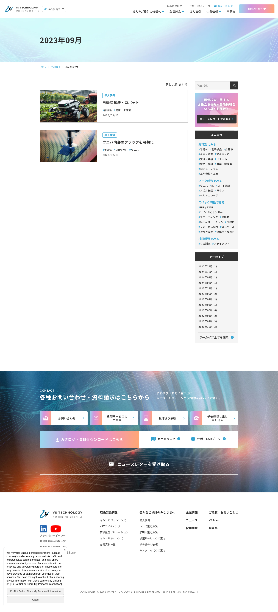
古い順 (183, 84)
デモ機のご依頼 (149, 544)
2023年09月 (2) (207, 293)
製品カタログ (174, 6)
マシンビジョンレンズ (113, 520)
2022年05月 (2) (207, 315)
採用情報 (192, 528)
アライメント (222, 243)
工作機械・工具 (209, 173)
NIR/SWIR (121, 149)
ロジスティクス (209, 169)
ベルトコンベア (209, 195)
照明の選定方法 (149, 532)
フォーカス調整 (209, 227)
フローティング (209, 217)
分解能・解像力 (225, 231)
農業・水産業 (123, 110)
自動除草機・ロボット (120, 102)
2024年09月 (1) (207, 277)
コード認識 (223, 185)
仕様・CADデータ (200, 6)
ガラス (220, 190)
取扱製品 (175, 11)
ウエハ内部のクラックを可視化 (128, 142)
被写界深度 (206, 231)
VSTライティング (110, 526)
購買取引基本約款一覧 (53, 541)
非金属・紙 (222, 154)
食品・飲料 (206, 164)
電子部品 (216, 149)
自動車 (229, 149)
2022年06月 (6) (207, 310)
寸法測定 (205, 243)
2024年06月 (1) (207, 282)
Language (54, 9)
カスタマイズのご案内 (152, 550)
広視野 (231, 222)
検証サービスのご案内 (152, 538)
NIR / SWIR (206, 207)
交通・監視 (206, 159)
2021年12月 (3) (207, 326)
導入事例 (195, 11)
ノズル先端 (206, 190)
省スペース (228, 227)
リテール (221, 159)
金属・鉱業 (206, 154)
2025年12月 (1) (207, 266)
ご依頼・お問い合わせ (223, 512)
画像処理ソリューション (114, 532)
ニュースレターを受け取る (143, 464)
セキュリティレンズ (111, 538)
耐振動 (108, 110)
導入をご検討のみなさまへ (157, 512)
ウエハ (135, 149)
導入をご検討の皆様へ (146, 11)
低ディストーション (211, 222)
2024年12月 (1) (207, 271)
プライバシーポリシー (53, 535)
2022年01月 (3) (207, 321)
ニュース (192, 520)
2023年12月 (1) (207, 288)
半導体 (108, 149)
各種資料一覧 (108, 544)
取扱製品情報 (109, 512)
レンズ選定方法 (149, 526)
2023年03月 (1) (207, 304)
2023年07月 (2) (207, 299)
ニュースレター (226, 6)
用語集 (231, 11)
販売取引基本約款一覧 (53, 547)
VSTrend (215, 520)
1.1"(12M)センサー (211, 212)
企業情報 (212, 11)
